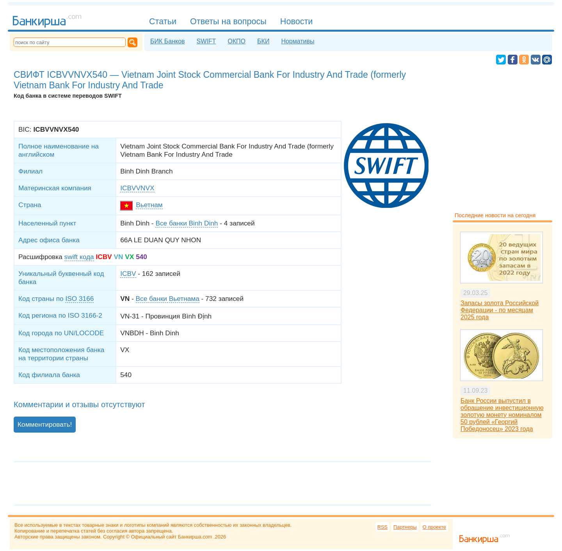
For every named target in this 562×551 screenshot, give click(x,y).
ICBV (128, 273)
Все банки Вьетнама (167, 298)
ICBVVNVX (137, 188)
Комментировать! (45, 424)
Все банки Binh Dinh (186, 223)
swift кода (79, 257)
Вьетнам (149, 205)
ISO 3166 (79, 298)
